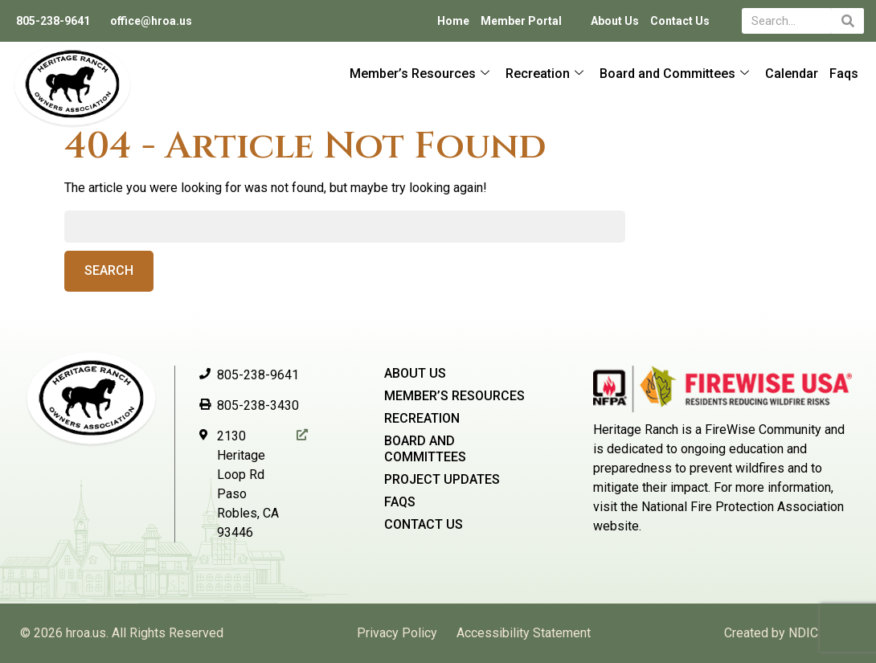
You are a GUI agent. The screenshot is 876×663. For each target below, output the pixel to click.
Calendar (791, 73)
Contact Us (680, 20)
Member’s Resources (419, 73)
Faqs (843, 73)
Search (108, 270)
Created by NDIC (771, 632)
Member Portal (521, 20)
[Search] (848, 21)
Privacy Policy (397, 632)
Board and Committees (674, 73)
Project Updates (442, 479)
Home (453, 20)
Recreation (544, 73)
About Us (615, 20)
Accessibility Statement (523, 632)
